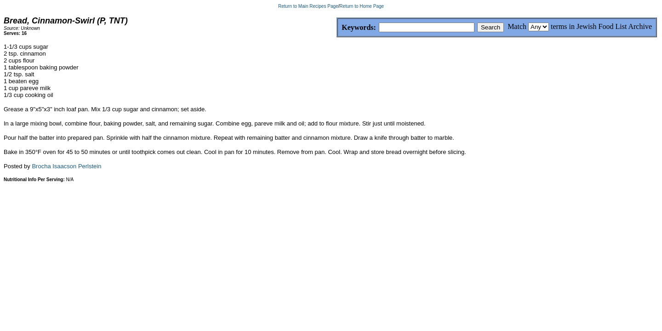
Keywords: (337, 28)
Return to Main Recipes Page (308, 6)
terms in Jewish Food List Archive (601, 26)
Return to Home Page (361, 6)
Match (517, 26)
